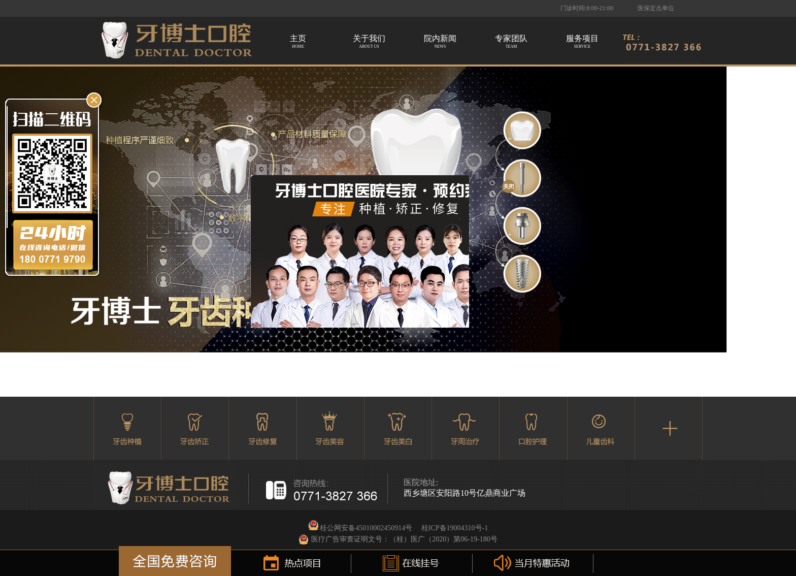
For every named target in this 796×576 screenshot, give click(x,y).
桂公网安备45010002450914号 (366, 528)
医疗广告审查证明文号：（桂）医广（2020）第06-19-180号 (404, 539)
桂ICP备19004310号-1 (454, 528)
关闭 (508, 186)
